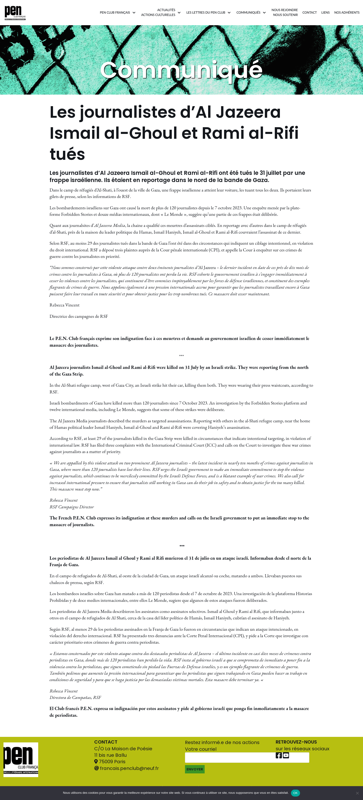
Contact (309, 12)
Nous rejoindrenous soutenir (284, 12)
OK (295, 793)
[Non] (357, 793)
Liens (325, 12)
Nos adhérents (347, 12)
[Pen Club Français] (15, 12)
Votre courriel (247, 767)
